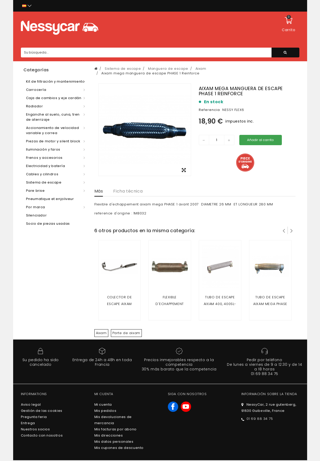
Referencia (209, 109)
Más (98, 191)
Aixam (101, 332)
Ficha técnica (128, 191)
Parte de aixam (126, 332)
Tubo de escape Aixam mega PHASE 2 (270, 304)
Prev (284, 230)
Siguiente (292, 230)
